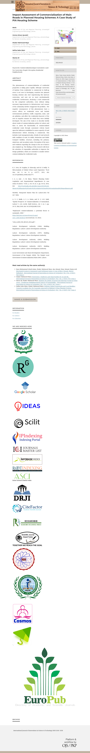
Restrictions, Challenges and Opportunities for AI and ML (50, 277)
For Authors (15, 315)
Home (14, 9)
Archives (21, 9)
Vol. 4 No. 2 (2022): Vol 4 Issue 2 (35, 9)
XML (58, 51)
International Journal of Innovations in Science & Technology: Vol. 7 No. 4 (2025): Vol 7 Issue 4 (44, 283)
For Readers (15, 313)
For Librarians (16, 318)
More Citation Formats (64, 97)
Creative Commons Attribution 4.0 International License (65, 145)
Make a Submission (25, 299)
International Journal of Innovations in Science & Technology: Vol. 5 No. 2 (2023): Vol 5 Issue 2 (46, 279)
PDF (58, 48)
